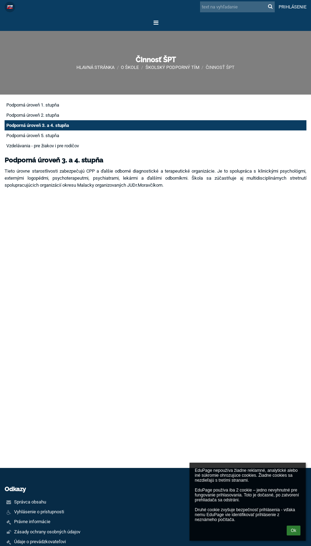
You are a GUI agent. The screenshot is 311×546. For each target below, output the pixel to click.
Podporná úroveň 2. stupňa (32, 115)
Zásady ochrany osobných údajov (47, 531)
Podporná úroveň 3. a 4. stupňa (37, 125)
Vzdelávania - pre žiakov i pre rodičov (42, 145)
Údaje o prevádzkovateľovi (40, 541)
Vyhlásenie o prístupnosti (39, 511)
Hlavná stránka (95, 67)
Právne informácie (32, 521)
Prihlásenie (292, 6)
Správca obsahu (30, 502)
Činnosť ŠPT (220, 67)
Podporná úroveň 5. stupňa (32, 135)
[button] (10, 7)
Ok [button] (293, 530)
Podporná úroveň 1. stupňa (32, 105)
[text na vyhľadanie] (237, 7)
